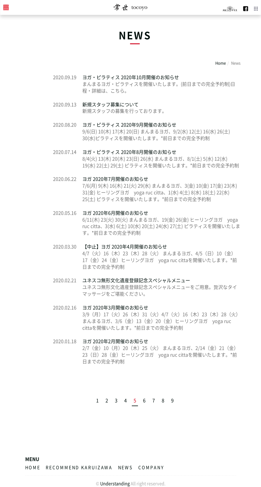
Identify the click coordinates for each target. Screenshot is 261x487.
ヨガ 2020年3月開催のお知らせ (115, 307)
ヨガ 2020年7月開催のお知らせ (115, 178)
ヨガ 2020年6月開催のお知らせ (115, 212)
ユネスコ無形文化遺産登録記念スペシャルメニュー (136, 280)
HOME (33, 467)
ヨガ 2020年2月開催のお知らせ (115, 341)
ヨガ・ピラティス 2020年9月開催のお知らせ (129, 124)
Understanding (115, 483)
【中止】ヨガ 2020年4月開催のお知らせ (124, 246)
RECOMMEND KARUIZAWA (79, 467)
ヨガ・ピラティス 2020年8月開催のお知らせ (129, 151)
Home (220, 63)
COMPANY (151, 467)
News (125, 467)
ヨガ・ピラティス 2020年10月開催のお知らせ (130, 77)
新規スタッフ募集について (110, 104)
